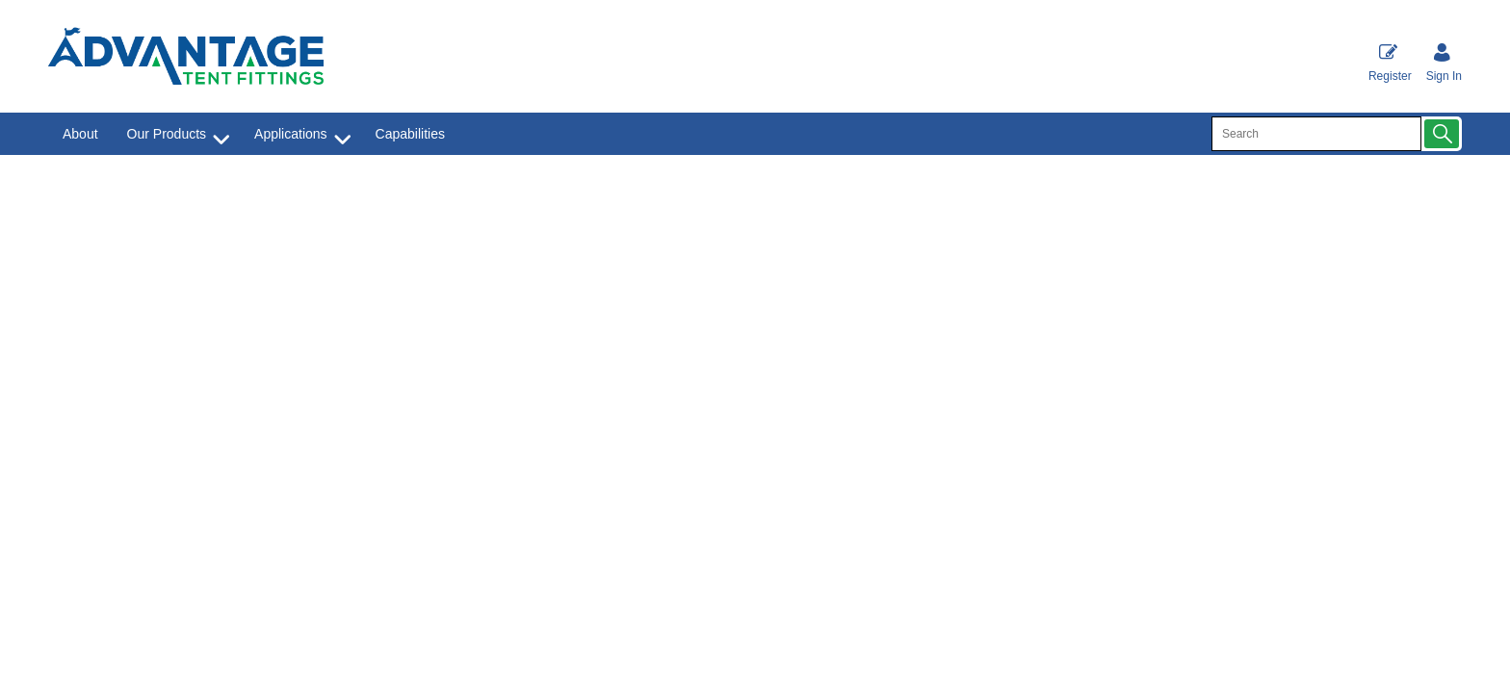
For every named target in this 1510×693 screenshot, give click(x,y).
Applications (290, 133)
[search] (1316, 133)
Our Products (166, 133)
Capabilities (410, 133)
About (80, 133)
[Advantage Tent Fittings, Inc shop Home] (186, 57)
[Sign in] (1444, 62)
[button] (1441, 133)
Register (1390, 62)
